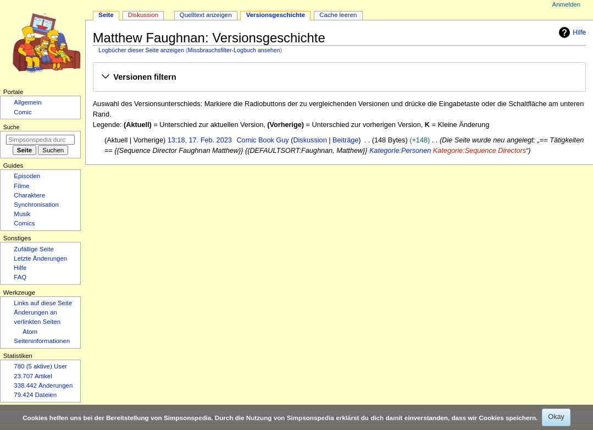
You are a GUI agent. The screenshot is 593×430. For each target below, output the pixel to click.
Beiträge (345, 140)
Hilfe (571, 32)
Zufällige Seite (34, 249)
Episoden (27, 176)
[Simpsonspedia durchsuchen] (40, 140)
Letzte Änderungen (40, 258)
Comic (22, 112)
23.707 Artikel (33, 376)
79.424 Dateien (35, 395)
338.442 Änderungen (43, 385)
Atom (30, 331)
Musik (22, 214)
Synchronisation (36, 204)
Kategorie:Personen (400, 151)
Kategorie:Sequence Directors (479, 151)
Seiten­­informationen (42, 341)
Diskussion (309, 140)
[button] (339, 77)
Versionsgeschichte (276, 15)
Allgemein (27, 102)
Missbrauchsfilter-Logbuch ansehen (234, 50)
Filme (21, 186)
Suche (11, 127)
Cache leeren (338, 15)
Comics (24, 223)
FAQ (20, 277)
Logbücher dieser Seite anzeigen (141, 50)
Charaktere (29, 195)
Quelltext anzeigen (206, 15)
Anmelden (566, 4)
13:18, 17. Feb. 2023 (200, 140)
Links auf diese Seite (43, 303)
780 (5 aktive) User (40, 366)
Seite (105, 15)
